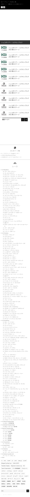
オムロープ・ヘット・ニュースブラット (13, 221)
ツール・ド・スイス (8, 229)
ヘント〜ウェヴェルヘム (9, 207)
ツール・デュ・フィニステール (11, 411)
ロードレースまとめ (8, 2)
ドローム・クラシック (9, 303)
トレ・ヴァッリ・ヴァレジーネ (11, 245)
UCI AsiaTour (5, 449)
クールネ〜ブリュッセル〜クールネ (12, 301)
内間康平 (19, 481)
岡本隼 (18, 483)
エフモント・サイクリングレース (11, 341)
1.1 (1, 460)
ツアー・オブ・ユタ (8, 447)
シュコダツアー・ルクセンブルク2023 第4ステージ (19, 56)
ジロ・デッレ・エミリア (9, 248)
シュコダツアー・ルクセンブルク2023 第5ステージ (19, 48)
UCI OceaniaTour (6, 442)
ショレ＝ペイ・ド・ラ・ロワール (11, 380)
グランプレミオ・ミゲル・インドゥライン (13, 293)
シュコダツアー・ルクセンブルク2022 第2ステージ (19, 106)
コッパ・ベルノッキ (8, 246)
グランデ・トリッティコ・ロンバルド (12, 318)
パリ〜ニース (7, 217)
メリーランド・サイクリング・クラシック (13, 260)
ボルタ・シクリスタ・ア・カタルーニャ (13, 212)
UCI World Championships (8, 421)
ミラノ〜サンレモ (8, 214)
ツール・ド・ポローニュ (9, 231)
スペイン (3, 476)
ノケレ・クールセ (8, 300)
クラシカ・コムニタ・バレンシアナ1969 (13, 404)
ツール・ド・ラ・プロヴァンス (11, 317)
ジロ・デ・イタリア (8, 190)
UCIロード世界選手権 (9, 423)
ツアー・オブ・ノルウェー (10, 279)
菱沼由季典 (9, 486)
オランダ (21, 471)
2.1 (12, 460)
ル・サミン (6, 385)
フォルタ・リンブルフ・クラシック (12, 377)
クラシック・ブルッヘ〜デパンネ (11, 211)
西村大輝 (15, 486)
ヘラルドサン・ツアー (9, 443)
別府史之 (3, 483)
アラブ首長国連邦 (16, 468)
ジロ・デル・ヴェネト (9, 238)
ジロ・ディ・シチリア (9, 375)
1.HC (5, 460)
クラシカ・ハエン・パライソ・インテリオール (14, 392)
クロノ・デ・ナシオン (9, 322)
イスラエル (9, 471)
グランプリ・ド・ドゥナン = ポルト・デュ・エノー (15, 296)
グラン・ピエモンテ (8, 241)
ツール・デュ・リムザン (9, 342)
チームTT (15, 476)
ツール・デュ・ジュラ (9, 371)
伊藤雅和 (9, 481)
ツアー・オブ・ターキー (9, 324)
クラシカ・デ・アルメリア (10, 312)
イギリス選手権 (7, 435)
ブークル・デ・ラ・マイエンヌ (11, 281)
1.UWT (8, 460)
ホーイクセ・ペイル (8, 406)
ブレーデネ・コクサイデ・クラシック (12, 294)
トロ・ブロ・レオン (8, 284)
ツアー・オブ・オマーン (9, 310)
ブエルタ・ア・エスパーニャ (10, 180)
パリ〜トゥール (7, 240)
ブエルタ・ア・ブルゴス (9, 265)
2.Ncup (20, 460)
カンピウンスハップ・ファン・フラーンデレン (14, 336)
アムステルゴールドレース (10, 199)
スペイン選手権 (7, 437)
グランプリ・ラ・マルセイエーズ (11, 401)
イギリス (3, 471)
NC (24, 465)
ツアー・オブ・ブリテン (9, 262)
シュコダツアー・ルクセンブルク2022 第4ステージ (19, 92)
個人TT (14, 481)
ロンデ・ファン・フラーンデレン (11, 204)
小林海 (13, 483)
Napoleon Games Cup (16, 465)
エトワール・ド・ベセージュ (10, 399)
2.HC (15, 460)
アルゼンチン (25, 468)
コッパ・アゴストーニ (9, 334)
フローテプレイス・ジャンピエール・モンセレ (14, 383)
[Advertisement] (15, 25)
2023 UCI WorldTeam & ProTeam (9, 155)
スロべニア (9, 476)
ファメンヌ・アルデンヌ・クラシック (12, 332)
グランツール (17, 473)
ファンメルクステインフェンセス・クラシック (14, 365)
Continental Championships (8, 425)
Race (3, 457)
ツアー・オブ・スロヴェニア (10, 272)
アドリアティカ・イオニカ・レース (12, 407)
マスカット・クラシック (9, 397)
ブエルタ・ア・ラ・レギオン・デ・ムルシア (14, 395)
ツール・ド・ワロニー (9, 269)
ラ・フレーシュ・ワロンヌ (10, 197)
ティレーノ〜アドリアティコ (10, 216)
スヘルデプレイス (8, 291)
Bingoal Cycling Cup (6, 463)
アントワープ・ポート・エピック (11, 366)
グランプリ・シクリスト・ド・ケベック (13, 176)
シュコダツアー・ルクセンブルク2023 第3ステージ (19, 63)
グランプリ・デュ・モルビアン (11, 286)
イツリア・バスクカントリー (10, 202)
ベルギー (26, 476)
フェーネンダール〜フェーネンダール (12, 368)
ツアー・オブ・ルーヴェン (10, 344)
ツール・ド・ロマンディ (9, 193)
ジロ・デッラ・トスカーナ (10, 339)
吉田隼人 (9, 483)
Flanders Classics (5, 465)
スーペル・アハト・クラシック (11, 253)
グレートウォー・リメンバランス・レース (13, 418)
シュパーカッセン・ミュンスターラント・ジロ (14, 243)
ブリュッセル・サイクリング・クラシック (13, 277)
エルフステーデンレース (9, 329)
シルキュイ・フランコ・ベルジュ (11, 250)
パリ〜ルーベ (7, 200)
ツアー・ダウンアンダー (9, 228)
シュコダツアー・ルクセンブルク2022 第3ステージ (19, 99)
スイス (23, 473)
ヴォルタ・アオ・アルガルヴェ (11, 306)
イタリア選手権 (7, 440)
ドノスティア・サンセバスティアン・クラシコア (15, 185)
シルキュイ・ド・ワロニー (10, 370)
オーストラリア (4, 473)
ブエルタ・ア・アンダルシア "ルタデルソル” (14, 308)
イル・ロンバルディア (9, 173)
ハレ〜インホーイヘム (9, 414)
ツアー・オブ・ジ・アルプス (10, 288)
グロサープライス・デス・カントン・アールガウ (15, 358)
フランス (21, 476)
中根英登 (3, 481)
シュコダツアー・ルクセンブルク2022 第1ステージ (19, 113)
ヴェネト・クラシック (9, 235)
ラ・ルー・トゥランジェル (10, 378)
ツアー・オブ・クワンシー (10, 171)
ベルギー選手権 (7, 431)
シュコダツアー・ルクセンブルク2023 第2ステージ (19, 70)
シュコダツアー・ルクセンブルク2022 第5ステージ (19, 85)
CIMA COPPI (16, 463)
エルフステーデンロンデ (9, 356)
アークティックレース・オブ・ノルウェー (13, 264)
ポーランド (10, 478)
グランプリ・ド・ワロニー (10, 257)
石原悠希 (3, 486)
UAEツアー (6, 223)
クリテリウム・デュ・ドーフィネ (11, 188)
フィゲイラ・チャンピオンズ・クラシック (13, 394)
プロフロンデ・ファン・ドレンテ (11, 382)
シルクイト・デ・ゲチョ (9, 348)
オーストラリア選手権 (9, 430)
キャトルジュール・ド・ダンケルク (12, 282)
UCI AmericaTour (6, 445)
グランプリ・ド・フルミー (10, 258)
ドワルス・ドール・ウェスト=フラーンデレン (14, 419)
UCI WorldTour (5, 169)
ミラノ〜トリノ (7, 298)
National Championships (7, 428)
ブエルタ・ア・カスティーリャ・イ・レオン (14, 349)
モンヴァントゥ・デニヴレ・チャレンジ (13, 413)
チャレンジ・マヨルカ (9, 402)
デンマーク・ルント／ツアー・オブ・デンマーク (15, 267)
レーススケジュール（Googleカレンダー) (10, 153)
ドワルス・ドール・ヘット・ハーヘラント (13, 274)
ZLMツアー (6, 276)
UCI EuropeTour (5, 320)
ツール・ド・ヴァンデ (9, 330)
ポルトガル (3, 478)
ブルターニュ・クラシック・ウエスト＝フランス (15, 178)
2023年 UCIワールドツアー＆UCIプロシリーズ (11, 157)
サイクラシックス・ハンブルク (11, 183)
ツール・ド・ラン (8, 346)
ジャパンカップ (7, 236)
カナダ (11, 473)
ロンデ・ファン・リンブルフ (10, 363)
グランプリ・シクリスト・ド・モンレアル (13, 175)
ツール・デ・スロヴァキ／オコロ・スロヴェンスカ (15, 337)
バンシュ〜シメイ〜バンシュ (10, 327)
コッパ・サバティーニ (9, 255)
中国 (23, 478)
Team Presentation (6, 468)
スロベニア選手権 (8, 433)
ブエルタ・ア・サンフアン (10, 315)
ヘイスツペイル (7, 416)
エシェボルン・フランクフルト (11, 192)
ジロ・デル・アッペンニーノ (10, 409)
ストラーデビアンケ (8, 219)
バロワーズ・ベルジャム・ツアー (11, 270)
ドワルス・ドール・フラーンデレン (12, 205)
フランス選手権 (7, 438)
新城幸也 (23, 483)
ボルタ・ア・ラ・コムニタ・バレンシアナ (13, 313)
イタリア (15, 471)
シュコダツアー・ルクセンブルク (11, 252)
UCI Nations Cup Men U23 (8, 454)
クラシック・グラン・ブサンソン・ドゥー (13, 373)
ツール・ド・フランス (9, 187)
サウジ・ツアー (7, 450)
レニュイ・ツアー (8, 181)
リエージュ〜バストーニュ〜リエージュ (13, 195)
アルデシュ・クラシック (9, 305)
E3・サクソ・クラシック (9, 209)
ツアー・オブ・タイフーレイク (11, 452)
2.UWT (25, 460)
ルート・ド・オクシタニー (10, 354)
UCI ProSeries (5, 233)
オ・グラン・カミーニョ (9, 387)
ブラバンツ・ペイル (8, 289)
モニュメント (17, 478)
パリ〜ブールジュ (8, 325)
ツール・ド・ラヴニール (9, 455)
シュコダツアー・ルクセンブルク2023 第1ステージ (19, 77)
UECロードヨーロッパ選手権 (10, 426)
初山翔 (23, 481)
